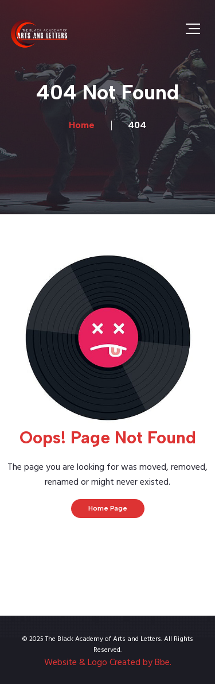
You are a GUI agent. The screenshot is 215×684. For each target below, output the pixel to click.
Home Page (107, 508)
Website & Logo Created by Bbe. (107, 662)
